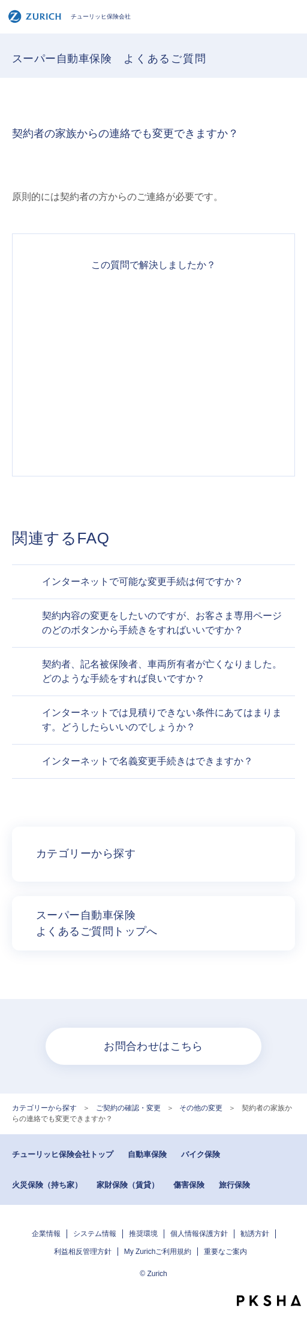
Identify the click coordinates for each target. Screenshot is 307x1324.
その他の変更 (200, 1108)
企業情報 (46, 1233)
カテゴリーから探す (44, 1108)
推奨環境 (143, 1233)
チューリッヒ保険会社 (69, 16)
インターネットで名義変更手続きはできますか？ (147, 761)
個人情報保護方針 (199, 1233)
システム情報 (94, 1233)
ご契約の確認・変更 (128, 1108)
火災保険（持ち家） (47, 1184)
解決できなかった (153, 391)
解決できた (153, 305)
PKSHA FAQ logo (269, 1300)
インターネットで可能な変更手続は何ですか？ (142, 581)
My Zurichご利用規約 (158, 1251)
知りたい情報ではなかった (153, 434)
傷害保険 (188, 1184)
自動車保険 (147, 1154)
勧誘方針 (254, 1233)
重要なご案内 (225, 1251)
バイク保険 (200, 1154)
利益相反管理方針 (83, 1251)
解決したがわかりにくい (153, 348)
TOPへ (292, 1279)
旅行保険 (234, 1184)
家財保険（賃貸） (128, 1184)
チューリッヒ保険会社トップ (62, 1154)
